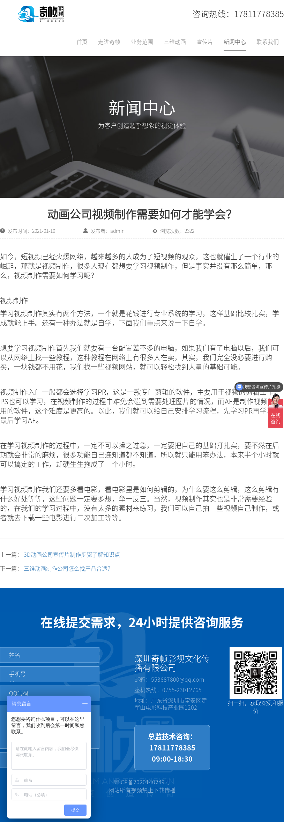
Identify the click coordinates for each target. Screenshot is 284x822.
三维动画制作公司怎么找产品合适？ (68, 568)
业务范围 (142, 42)
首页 (82, 42)
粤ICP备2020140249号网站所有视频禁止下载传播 (142, 786)
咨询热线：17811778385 (238, 14)
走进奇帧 (109, 42)
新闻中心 (235, 42)
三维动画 (175, 42)
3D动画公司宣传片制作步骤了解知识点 (72, 554)
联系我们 (267, 42)
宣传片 (204, 42)
